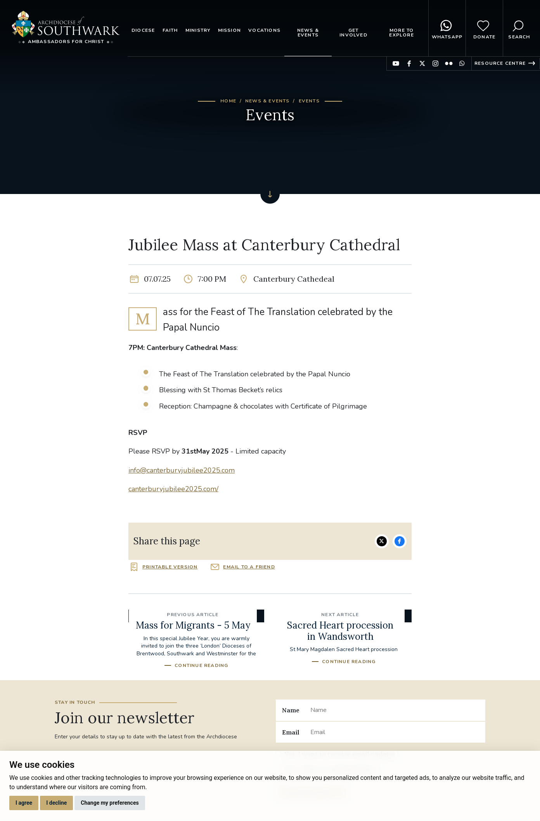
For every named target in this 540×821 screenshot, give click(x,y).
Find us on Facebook (409, 63)
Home (228, 101)
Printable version (169, 567)
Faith (170, 30)
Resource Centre (500, 63)
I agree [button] (24, 803)
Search (519, 28)
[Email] (394, 732)
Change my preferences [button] (109, 803)
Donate (484, 28)
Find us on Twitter (422, 63)
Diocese (143, 30)
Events (309, 101)
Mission (229, 30)
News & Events (308, 32)
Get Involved (353, 32)
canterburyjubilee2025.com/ (173, 489)
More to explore (401, 32)
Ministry (198, 30)
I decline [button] (56, 803)
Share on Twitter (382, 541)
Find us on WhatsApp (462, 63)
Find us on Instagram (435, 63)
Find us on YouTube (396, 63)
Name (290, 710)
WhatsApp (447, 28)
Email (290, 732)
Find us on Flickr (448, 63)
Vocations (264, 30)
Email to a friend (249, 567)
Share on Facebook (400, 541)
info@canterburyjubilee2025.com (181, 470)
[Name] (394, 710)
